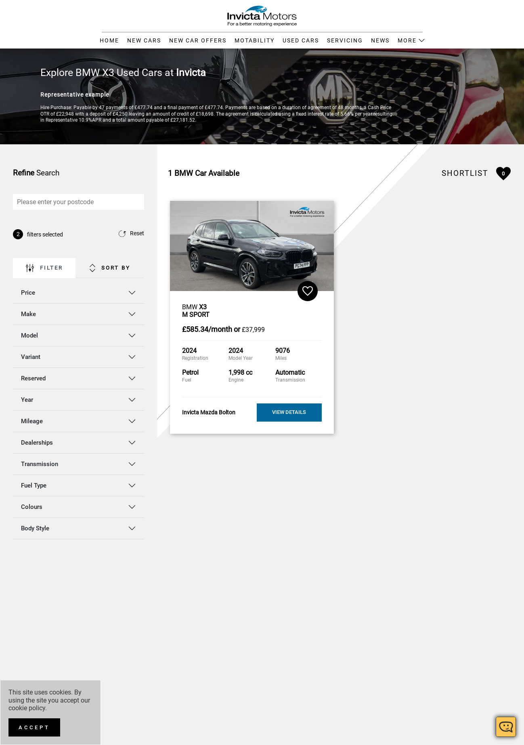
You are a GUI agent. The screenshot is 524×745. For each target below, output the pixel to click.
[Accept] (34, 727)
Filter (44, 268)
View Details (289, 412)
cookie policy (26, 708)
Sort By (110, 268)
